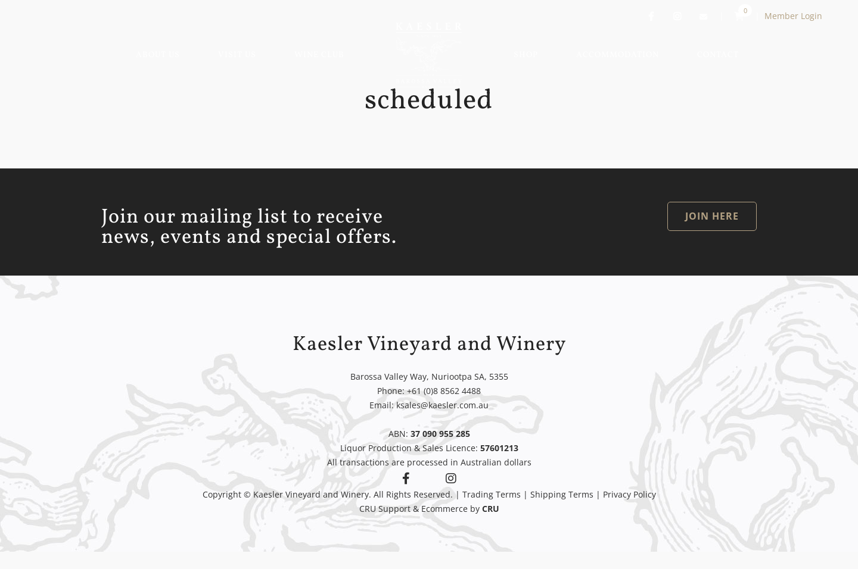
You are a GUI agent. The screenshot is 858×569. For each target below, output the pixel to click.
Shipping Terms (561, 494)
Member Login (793, 15)
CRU (490, 508)
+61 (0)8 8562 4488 (444, 390)
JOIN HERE (712, 216)
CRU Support (385, 508)
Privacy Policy (629, 494)
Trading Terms (491, 494)
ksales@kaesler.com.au (442, 405)
